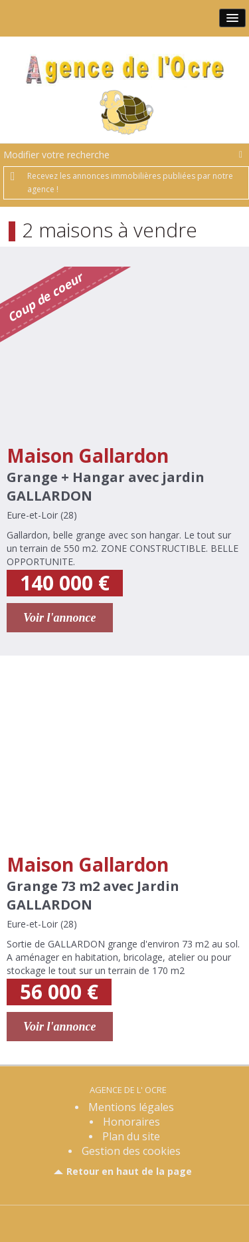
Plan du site (131, 1136)
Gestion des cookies (131, 1151)
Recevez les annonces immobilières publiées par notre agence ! (130, 182)
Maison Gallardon (88, 455)
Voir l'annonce (59, 617)
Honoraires (131, 1121)
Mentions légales (131, 1107)
